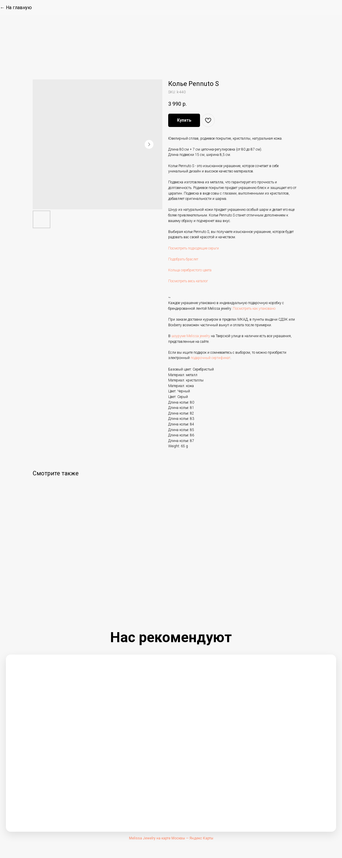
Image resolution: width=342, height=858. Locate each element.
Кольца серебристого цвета (190, 270)
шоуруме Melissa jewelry (190, 336)
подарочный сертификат (210, 358)
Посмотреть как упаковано (254, 308)
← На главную (16, 7)
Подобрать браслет (183, 259)
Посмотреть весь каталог (188, 281)
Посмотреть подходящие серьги (193, 248)
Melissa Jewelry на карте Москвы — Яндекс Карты (171, 838)
